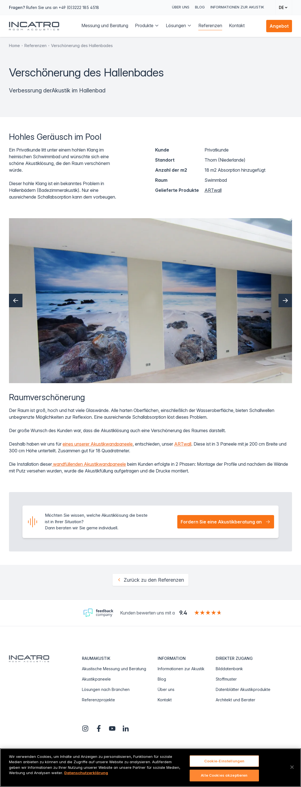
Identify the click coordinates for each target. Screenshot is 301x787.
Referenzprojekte (98, 699)
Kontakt (165, 699)
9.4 (183, 612)
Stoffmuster (226, 679)
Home (14, 45)
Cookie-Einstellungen (224, 761)
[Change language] (283, 7)
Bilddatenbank (229, 668)
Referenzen (35, 45)
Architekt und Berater (235, 699)
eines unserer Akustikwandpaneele (98, 444)
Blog (200, 7)
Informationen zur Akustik (237, 7)
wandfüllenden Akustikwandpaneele (89, 464)
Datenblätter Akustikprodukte (243, 689)
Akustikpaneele (96, 679)
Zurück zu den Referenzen (150, 580)
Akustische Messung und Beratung (114, 668)
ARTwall (213, 190)
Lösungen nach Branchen (106, 689)
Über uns (180, 7)
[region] (150, 767)
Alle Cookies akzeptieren (224, 775)
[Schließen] (292, 767)
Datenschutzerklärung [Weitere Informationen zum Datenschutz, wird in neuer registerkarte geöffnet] (86, 772)
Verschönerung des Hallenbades (82, 45)
